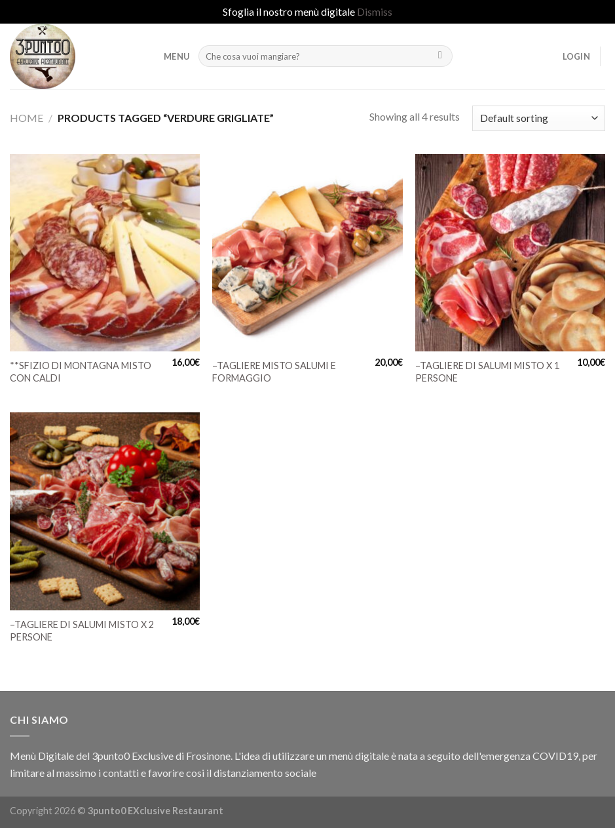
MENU (176, 56)
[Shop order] (538, 118)
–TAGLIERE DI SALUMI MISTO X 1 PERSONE (487, 372)
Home (26, 117)
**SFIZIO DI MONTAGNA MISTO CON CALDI (80, 372)
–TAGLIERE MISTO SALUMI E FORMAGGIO (274, 372)
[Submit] (440, 56)
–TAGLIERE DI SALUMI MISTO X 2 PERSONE (82, 630)
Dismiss (374, 11)
